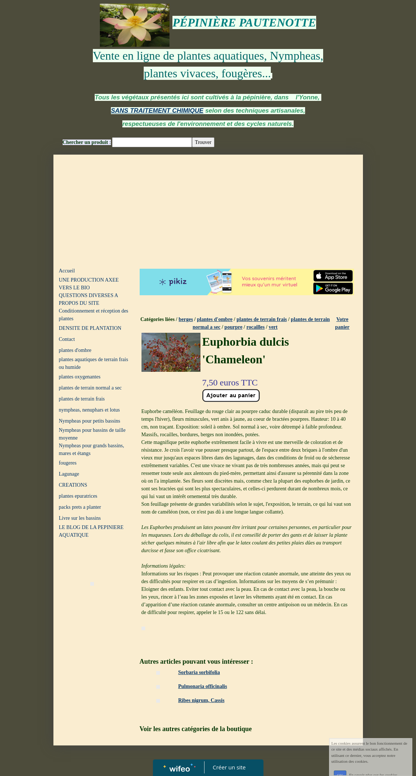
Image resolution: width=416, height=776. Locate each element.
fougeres (68, 463)
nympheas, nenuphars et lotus (89, 410)
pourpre (233, 327)
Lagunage (69, 474)
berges (186, 319)
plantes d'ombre (75, 350)
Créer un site (229, 767)
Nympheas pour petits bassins (89, 421)
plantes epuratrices (78, 496)
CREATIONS (73, 485)
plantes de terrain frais (82, 399)
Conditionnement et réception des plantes (94, 314)
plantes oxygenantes (80, 377)
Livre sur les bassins (80, 518)
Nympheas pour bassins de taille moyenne (92, 434)
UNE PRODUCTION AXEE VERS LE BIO (89, 283)
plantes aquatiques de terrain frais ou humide (93, 363)
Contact (67, 339)
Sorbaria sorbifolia (199, 672)
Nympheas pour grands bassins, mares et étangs (91, 449)
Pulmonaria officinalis (202, 686)
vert (273, 327)
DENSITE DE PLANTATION (90, 328)
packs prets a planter (80, 507)
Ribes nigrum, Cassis (201, 700)
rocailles (256, 327)
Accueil (67, 271)
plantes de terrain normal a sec (90, 388)
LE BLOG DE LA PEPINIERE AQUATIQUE (91, 531)
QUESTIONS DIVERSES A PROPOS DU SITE (88, 299)
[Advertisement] (208, 209)
